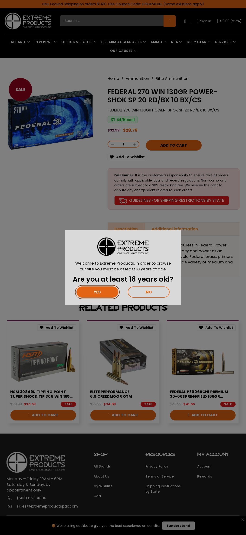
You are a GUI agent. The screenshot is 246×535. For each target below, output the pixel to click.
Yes (97, 292)
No (149, 292)
